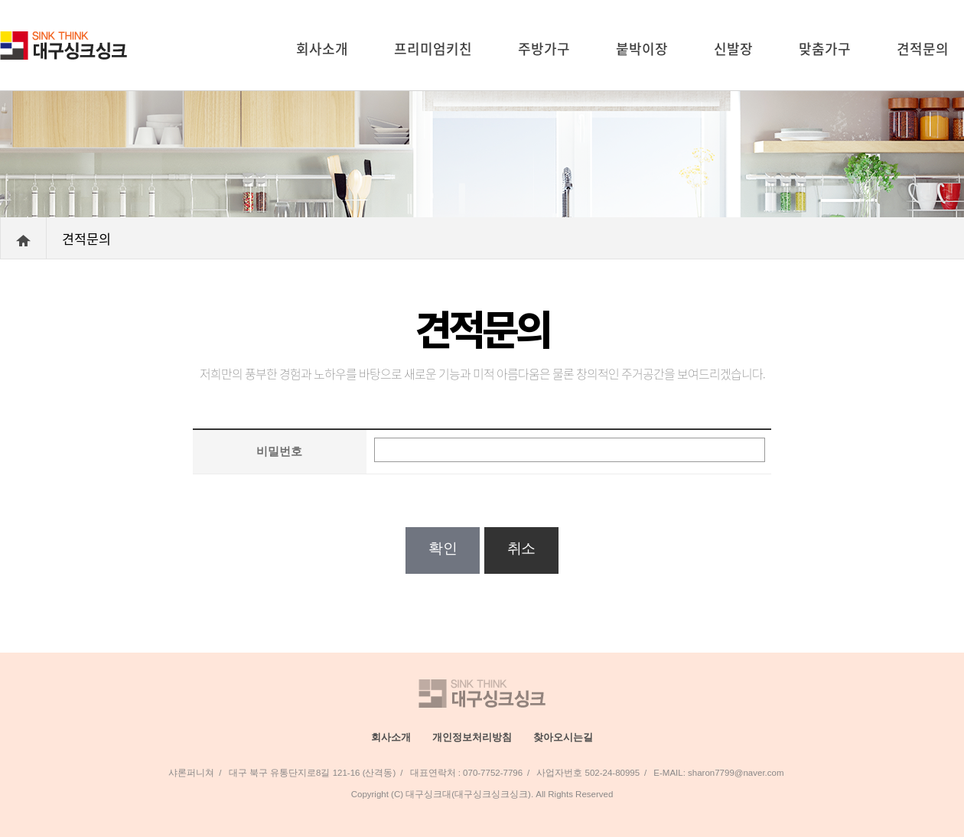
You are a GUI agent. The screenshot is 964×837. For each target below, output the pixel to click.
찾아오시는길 (563, 737)
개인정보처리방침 (472, 737)
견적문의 (923, 48)
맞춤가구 (825, 48)
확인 (442, 548)
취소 (521, 548)
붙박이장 (642, 48)
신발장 (733, 48)
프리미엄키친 (433, 48)
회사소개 (322, 48)
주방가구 (544, 48)
